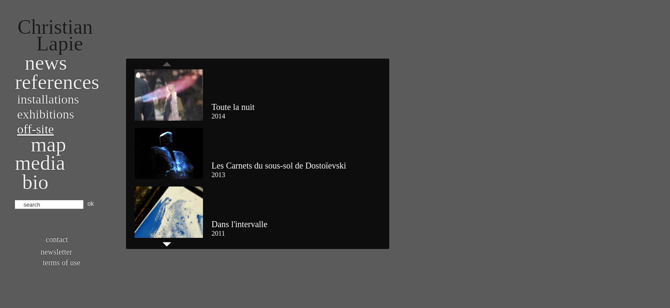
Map (48, 144)
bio (35, 182)
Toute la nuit (233, 107)
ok (91, 203)
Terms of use (61, 262)
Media (40, 162)
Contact (57, 239)
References (57, 82)
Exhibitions (45, 114)
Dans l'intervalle (239, 224)
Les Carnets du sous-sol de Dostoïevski (279, 165)
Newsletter (56, 252)
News (46, 62)
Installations (48, 99)
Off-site (35, 129)
